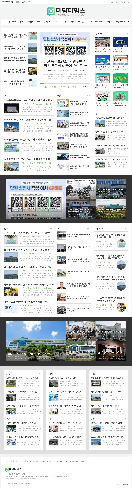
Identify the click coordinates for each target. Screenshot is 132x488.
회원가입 (123, 2)
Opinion (98, 22)
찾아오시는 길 (19, 461)
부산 (59, 95)
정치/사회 (12, 22)
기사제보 (110, 2)
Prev (83, 87)
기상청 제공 (26, 3)
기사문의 (117, 2)
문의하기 (92, 461)
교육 (56, 22)
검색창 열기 (128, 22)
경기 (8, 418)
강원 (93, 418)
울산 (97, 113)
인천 (51, 374)
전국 (21, 22)
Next (88, 87)
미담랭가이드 (121, 22)
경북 (6, 95)
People (109, 22)
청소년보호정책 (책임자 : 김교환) (51, 461)
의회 (59, 228)
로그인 (129, 2)
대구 (51, 418)
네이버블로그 (17, 2)
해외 (73, 22)
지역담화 (30, 22)
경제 (38, 22)
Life (90, 22)
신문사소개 (8, 461)
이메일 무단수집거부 (71, 461)
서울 (8, 374)
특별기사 (98, 228)
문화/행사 (47, 22)
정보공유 (81, 22)
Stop (86, 87)
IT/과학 (65, 22)
